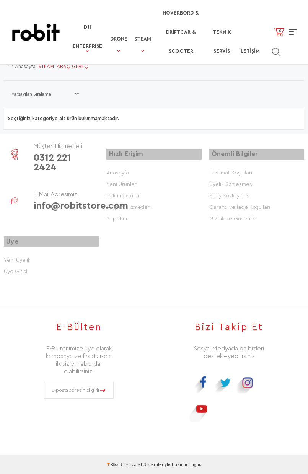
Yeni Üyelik (17, 260)
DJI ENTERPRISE (67, 16)
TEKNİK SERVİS (217, 21)
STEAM (124, 24)
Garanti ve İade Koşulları (239, 206)
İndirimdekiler (123, 195)
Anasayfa (117, 172)
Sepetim (116, 218)
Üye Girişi (15, 271)
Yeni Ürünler (121, 183)
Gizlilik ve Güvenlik (232, 218)
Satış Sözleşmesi (230, 195)
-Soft (115, 464)
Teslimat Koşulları (230, 172)
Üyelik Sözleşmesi (231, 183)
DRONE (100, 24)
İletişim (246, 36)
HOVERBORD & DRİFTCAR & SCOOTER (169, 21)
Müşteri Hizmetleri (128, 206)
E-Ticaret (133, 464)
